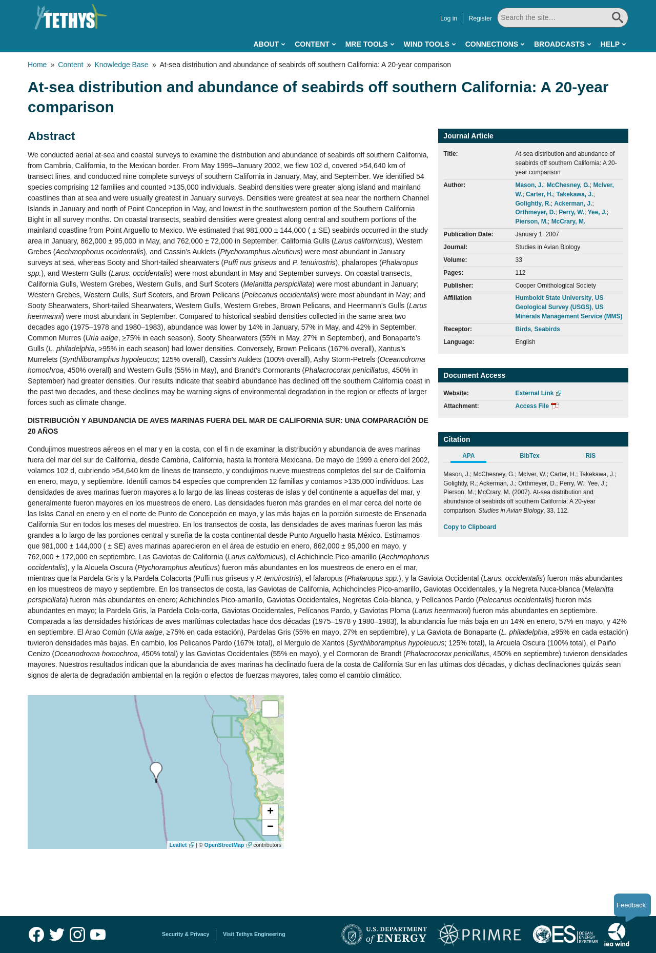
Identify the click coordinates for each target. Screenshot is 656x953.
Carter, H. (539, 194)
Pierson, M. (532, 221)
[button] (270, 812)
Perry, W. (571, 212)
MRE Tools (366, 44)
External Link (535, 393)
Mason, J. (529, 185)
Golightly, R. (533, 203)
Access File (532, 406)
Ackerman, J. (573, 203)
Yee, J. (597, 212)
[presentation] (156, 772)
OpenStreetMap (224, 845)
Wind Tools (426, 44)
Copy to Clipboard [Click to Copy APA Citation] (469, 527)
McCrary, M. (568, 221)
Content (312, 44)
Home (37, 64)
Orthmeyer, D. (536, 212)
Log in (448, 18)
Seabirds (547, 329)
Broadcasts (559, 44)
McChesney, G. (567, 185)
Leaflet (178, 845)
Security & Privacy (185, 934)
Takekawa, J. (575, 194)
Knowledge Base (121, 64)
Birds (523, 329)
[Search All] (562, 18)
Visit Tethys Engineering (254, 934)
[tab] (473, 457)
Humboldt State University (554, 297)
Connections (491, 44)
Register (480, 18)
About (266, 44)
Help (610, 44)
